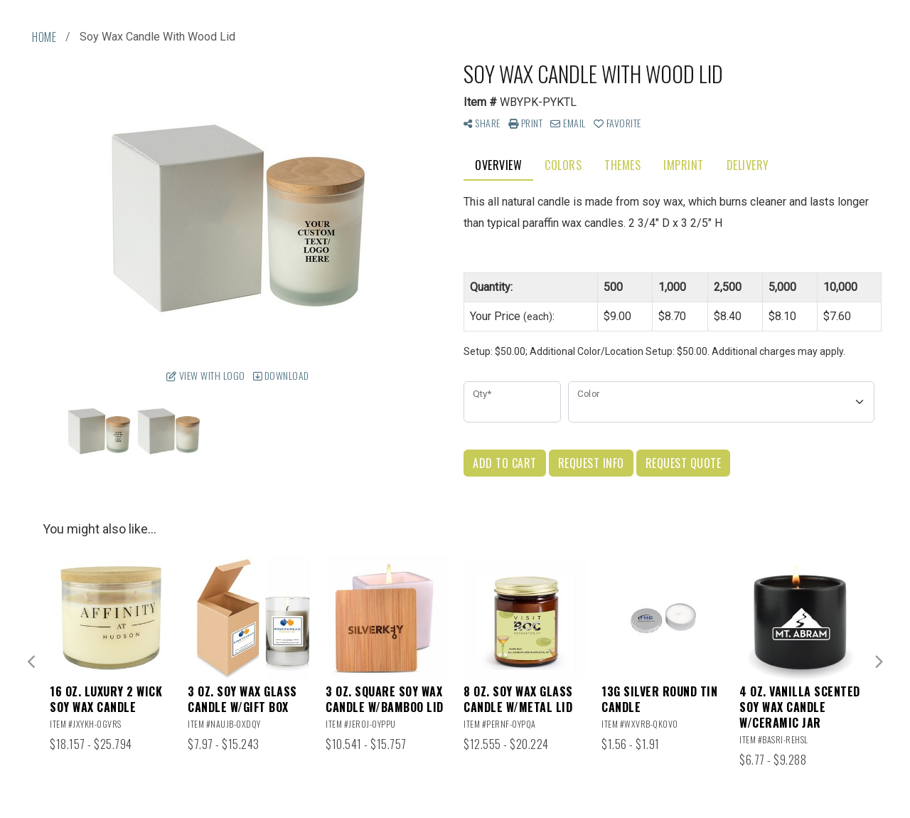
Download (281, 375)
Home (44, 37)
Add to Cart (505, 463)
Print (525, 122)
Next (878, 662)
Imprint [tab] (683, 165)
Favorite (617, 122)
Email (568, 122)
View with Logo (205, 375)
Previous (32, 662)
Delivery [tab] (748, 165)
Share (482, 122)
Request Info (591, 463)
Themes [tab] (622, 165)
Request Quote (684, 463)
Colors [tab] (563, 165)
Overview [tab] (498, 165)
